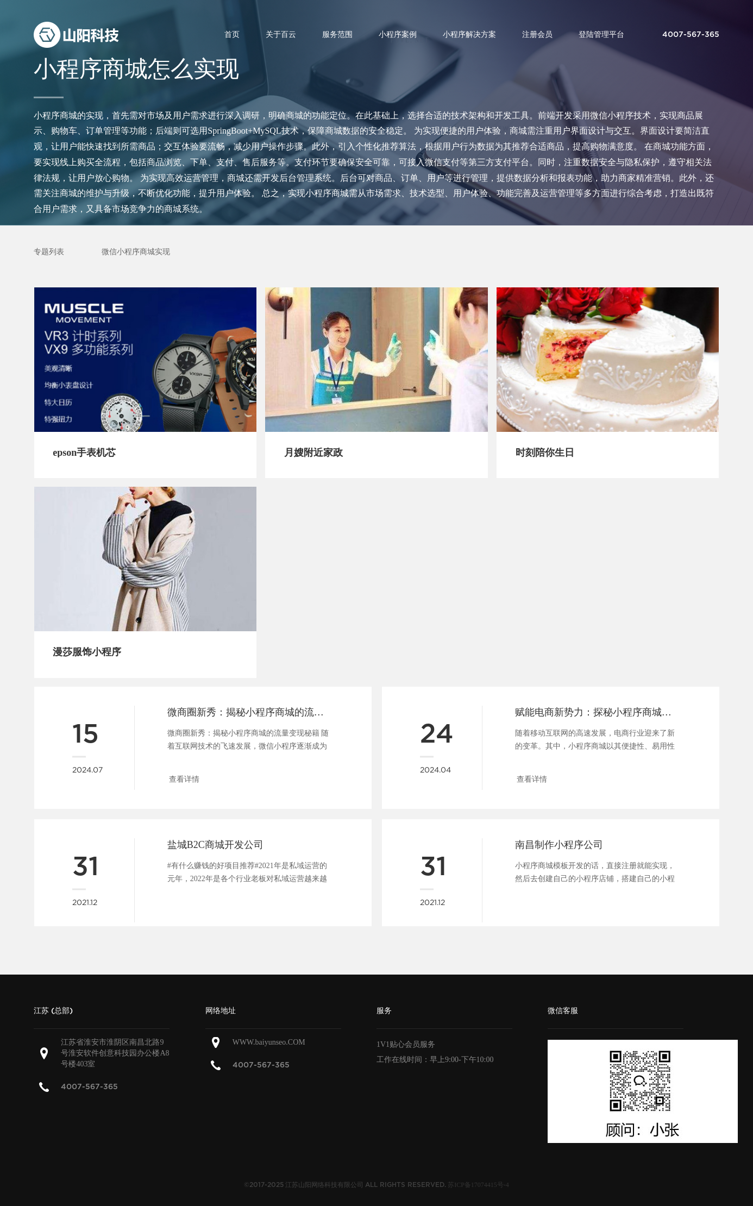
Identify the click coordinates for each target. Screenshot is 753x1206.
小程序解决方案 (469, 34)
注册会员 (537, 34)
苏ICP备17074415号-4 (478, 1185)
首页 (232, 34)
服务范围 (337, 34)
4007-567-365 (89, 1086)
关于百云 (281, 34)
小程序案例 (398, 34)
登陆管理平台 (601, 34)
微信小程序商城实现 (136, 252)
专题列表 (49, 252)
